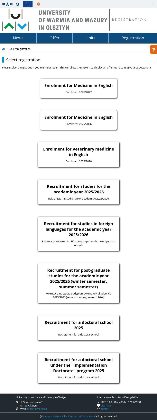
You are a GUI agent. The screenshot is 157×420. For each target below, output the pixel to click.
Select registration (23, 60)
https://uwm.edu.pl (36, 408)
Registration (132, 38)
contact (105, 408)
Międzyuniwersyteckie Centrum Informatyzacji (68, 416)
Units (90, 38)
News (18, 38)
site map (106, 405)
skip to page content (1, 1)
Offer (54, 38)
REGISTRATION (129, 20)
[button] (3, 4)
